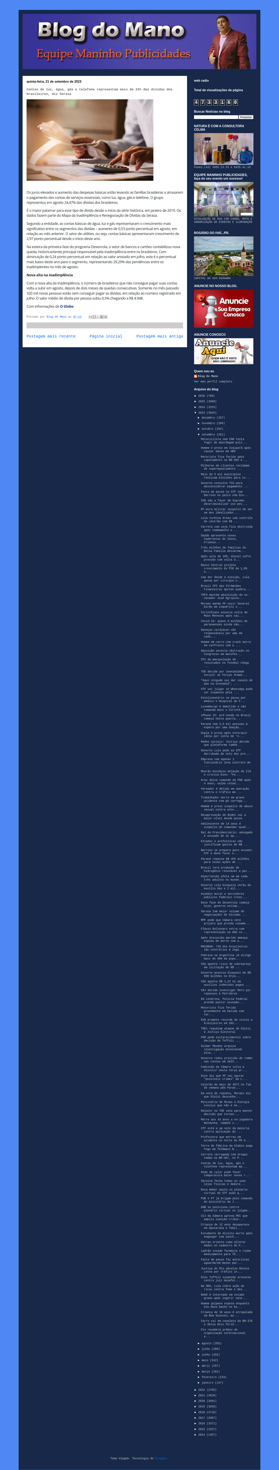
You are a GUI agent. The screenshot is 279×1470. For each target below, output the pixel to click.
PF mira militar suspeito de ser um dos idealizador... (226, 511)
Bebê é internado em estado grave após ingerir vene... (224, 1296)
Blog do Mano (208, 376)
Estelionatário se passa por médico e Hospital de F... (223, 699)
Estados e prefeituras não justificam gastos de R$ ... (225, 843)
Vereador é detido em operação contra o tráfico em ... (225, 790)
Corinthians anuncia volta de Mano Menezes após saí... (224, 614)
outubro (208, 428)
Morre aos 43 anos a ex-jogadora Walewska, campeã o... (226, 1121)
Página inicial (106, 336)
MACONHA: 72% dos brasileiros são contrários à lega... (224, 948)
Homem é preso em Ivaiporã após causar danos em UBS (226, 449)
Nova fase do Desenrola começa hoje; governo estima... (225, 904)
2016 (202, 1423)
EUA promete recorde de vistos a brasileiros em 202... (226, 1021)
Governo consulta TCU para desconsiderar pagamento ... (225, 485)
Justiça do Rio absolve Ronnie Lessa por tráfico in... (225, 1270)
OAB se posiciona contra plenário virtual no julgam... (226, 1209)
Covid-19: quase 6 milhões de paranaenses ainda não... (224, 623)
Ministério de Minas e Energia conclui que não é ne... (225, 1104)
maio (206, 1360)
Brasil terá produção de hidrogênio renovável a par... (226, 869)
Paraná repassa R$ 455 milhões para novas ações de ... (225, 860)
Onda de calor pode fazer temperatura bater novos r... (225, 1174)
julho (206, 1349)
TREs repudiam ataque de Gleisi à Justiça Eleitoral (226, 1030)
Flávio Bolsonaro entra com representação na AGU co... (224, 930)
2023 (202, 412)
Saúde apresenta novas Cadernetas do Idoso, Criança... (219, 539)
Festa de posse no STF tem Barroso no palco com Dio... (225, 493)
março (206, 1371)
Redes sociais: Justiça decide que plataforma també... (225, 743)
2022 (202, 1390)
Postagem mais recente (51, 336)
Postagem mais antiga (160, 336)
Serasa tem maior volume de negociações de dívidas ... (224, 913)
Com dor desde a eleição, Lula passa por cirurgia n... (225, 579)
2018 (202, 1412)
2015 (202, 1429)
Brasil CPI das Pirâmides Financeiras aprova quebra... (225, 587)
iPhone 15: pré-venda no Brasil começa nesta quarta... (226, 717)
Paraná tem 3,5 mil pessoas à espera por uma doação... (224, 725)
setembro (209, 434)
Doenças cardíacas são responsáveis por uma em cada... (221, 633)
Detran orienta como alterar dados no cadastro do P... (223, 1244)
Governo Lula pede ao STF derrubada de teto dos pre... (225, 752)
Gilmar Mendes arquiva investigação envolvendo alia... (221, 1049)
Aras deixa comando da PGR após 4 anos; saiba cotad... (226, 782)
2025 (202, 401)
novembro (209, 423)
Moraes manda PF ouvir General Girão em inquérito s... (225, 605)
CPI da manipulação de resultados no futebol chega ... (225, 663)
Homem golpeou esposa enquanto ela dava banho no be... (225, 1305)
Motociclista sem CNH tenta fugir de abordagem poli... (224, 441)
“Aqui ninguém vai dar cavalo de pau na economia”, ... (226, 682)
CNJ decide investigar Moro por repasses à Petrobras (226, 992)
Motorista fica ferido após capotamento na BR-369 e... (224, 458)
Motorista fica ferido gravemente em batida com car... (222, 1011)
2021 (202, 1395)
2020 (202, 1401)
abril (206, 1365)
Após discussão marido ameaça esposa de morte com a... (224, 939)
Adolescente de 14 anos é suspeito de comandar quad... (225, 825)
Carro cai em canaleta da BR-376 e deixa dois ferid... (226, 1322)
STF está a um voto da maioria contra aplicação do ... (225, 1130)
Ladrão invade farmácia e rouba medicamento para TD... (226, 1252)
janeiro (208, 1382)
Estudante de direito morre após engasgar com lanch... (226, 1235)
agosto (207, 1343)
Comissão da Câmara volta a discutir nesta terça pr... (224, 1068)
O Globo (67, 306)
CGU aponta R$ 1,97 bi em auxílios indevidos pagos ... (225, 983)
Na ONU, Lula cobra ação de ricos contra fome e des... (224, 1287)
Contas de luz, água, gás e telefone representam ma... (224, 1165)
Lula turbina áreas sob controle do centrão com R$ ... (226, 519)
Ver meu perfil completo (213, 381)
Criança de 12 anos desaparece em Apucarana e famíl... (225, 1226)
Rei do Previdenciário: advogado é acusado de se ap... (226, 834)
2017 (202, 1418)
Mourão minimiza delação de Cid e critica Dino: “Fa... (226, 773)
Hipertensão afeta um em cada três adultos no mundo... (224, 878)
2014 (202, 1434)
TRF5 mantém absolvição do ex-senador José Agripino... (225, 596)
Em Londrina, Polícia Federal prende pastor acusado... (224, 1000)
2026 (202, 395)
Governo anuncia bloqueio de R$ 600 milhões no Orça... (226, 974)
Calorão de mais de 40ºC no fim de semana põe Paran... (226, 1086)
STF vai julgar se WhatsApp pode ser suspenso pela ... (226, 691)
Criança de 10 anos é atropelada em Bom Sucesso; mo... (226, 1314)
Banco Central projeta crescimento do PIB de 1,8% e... (224, 568)
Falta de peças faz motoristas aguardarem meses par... (225, 1261)
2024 (202, 407)
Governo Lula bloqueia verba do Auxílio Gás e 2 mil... (226, 887)
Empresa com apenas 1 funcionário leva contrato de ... (225, 763)
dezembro (209, 417)
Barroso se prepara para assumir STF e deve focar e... (226, 852)
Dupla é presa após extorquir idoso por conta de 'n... (224, 734)
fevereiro (210, 1377)
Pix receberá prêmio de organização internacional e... (223, 1333)
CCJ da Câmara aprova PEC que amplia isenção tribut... (224, 1217)
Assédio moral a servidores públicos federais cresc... (224, 895)
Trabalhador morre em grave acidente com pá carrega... (224, 799)
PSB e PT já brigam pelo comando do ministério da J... (226, 1200)
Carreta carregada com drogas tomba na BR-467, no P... (224, 1156)
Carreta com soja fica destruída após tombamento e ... (226, 528)
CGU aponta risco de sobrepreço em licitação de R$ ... (226, 965)
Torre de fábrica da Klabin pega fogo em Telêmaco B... (226, 1147)
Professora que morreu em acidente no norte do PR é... (225, 1138)
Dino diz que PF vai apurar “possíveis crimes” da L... (224, 1077)
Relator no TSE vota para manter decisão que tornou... (226, 1112)
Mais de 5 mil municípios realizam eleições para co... (225, 476)
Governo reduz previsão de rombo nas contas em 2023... (226, 1060)
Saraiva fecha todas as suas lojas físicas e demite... (223, 1182)
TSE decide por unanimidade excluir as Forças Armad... (224, 673)
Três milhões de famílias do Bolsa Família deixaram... (223, 549)
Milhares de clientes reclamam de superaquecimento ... (225, 467)
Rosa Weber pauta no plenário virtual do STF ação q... (224, 1191)
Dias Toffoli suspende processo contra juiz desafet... (226, 1279)
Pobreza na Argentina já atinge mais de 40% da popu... (226, 957)
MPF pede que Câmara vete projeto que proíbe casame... (225, 922)
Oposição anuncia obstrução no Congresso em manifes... (225, 652)
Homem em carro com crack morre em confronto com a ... (226, 643)
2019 (202, 1406)
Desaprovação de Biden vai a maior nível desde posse (223, 816)
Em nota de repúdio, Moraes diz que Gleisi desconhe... (226, 1095)
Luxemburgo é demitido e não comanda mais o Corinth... (223, 708)
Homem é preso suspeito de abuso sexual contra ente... (226, 808)
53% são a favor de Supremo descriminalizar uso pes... (224, 502)
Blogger (161, 1458)
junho (206, 1354)
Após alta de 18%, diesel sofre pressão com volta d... (226, 558)
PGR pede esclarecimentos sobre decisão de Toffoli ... (226, 1039)
